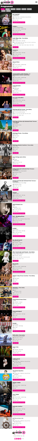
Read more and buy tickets (18, 22)
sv (23, 438)
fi (22, 438)
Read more (15, 47)
